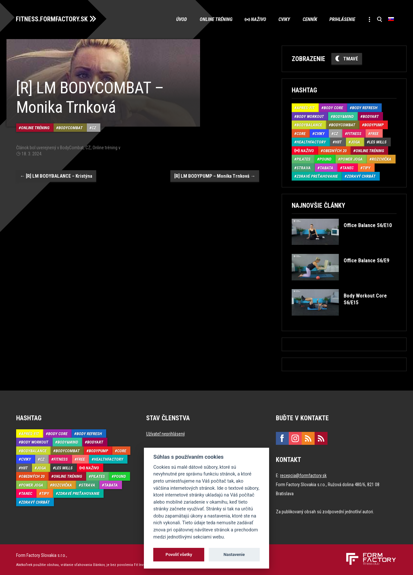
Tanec (348, 167)
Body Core (333, 107)
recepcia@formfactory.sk (303, 475)
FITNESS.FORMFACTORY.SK (52, 19)
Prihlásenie (341, 19)
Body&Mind (343, 116)
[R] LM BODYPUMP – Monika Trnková (214, 175)
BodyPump (374, 124)
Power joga (351, 159)
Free (374, 133)
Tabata (326, 167)
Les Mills (378, 142)
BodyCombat (70, 127)
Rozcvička (381, 159)
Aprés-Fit (306, 107)
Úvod (178, 19)
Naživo (256, 19)
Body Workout (310, 116)
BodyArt (371, 116)
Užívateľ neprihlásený (165, 433)
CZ (94, 127)
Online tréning (212, 19)
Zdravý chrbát (361, 176)
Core (301, 133)
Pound (325, 159)
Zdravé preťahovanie (317, 176)
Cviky (282, 19)
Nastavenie (234, 554)
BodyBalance (309, 124)
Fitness (354, 133)
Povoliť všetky (179, 554)
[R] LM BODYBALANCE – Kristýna (56, 175)
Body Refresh (365, 107)
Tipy (366, 167)
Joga (355, 142)
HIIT (338, 142)
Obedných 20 (335, 150)
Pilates (303, 159)
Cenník (308, 19)
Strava (304, 167)
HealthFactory (311, 142)
